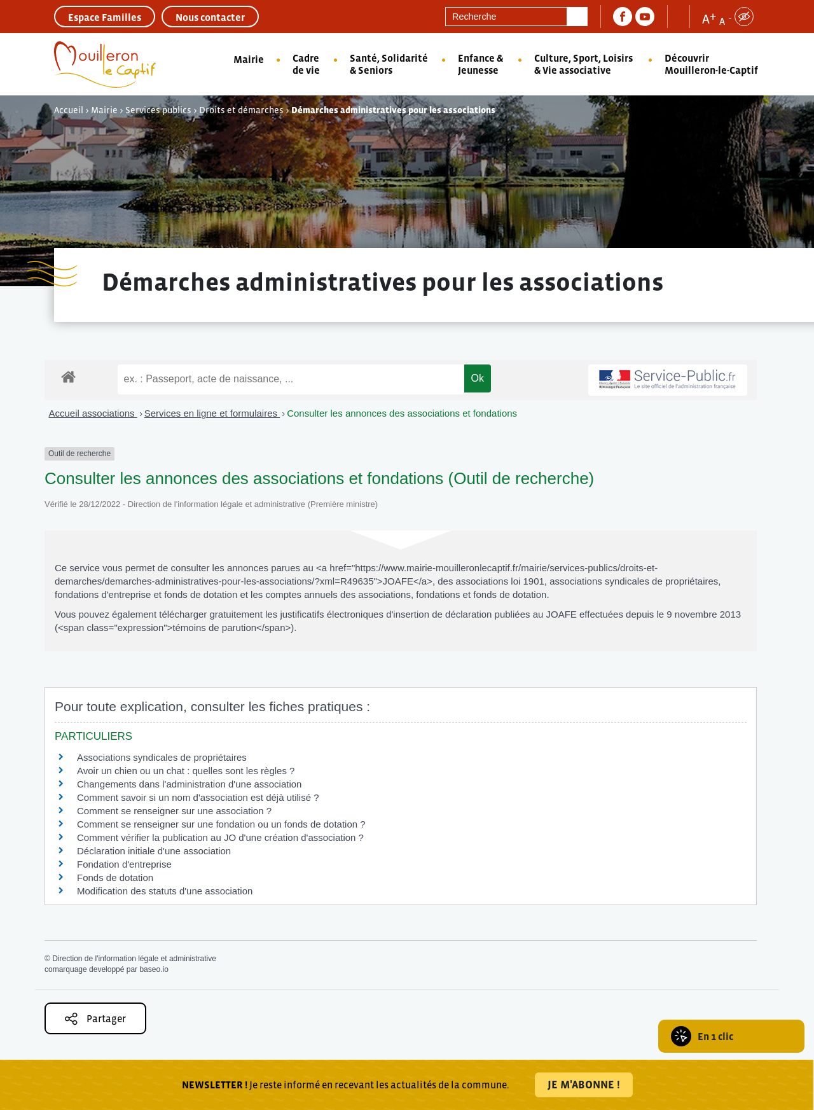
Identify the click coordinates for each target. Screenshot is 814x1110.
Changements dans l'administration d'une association (189, 784)
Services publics (158, 110)
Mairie (248, 59)
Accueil (68, 110)
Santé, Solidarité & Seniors (389, 64)
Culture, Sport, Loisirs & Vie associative (583, 64)
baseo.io (153, 969)
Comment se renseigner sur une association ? (174, 810)
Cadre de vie (306, 64)
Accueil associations (93, 413)
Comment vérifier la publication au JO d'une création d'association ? (220, 837)
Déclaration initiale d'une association (155, 850)
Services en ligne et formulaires (212, 413)
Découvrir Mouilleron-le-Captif (711, 64)
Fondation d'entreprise (124, 864)
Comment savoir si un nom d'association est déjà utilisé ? (198, 797)
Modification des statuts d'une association (164, 890)
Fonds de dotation (115, 877)
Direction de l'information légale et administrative (134, 958)
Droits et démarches (241, 110)
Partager (95, 1019)
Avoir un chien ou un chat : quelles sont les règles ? (185, 770)
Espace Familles (104, 17)
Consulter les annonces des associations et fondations (402, 413)
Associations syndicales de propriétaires (162, 757)
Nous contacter (210, 17)
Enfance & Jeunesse (480, 64)
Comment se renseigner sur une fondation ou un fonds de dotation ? (221, 824)
